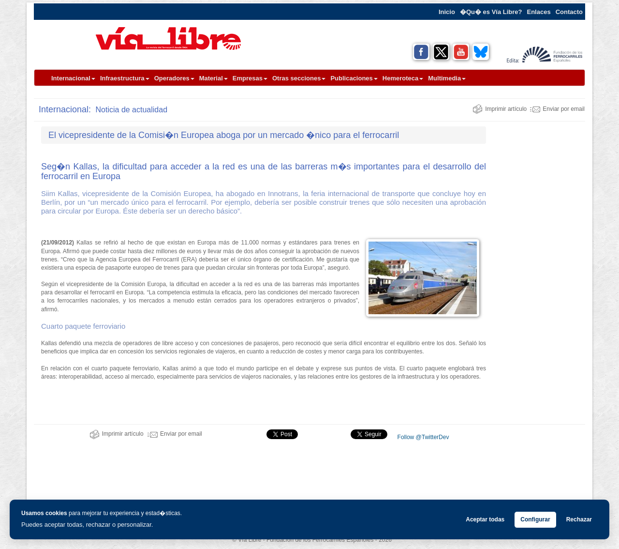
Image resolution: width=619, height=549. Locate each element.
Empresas (250, 78)
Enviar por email (557, 109)
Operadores (174, 78)
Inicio (447, 11)
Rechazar (579, 519)
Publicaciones (353, 78)
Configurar (535, 519)
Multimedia (447, 78)
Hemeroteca (403, 78)
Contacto (569, 11)
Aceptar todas (485, 519)
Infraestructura (124, 78)
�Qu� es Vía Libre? (491, 11)
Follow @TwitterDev (422, 437)
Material (213, 78)
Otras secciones (298, 78)
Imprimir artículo (499, 109)
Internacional (73, 78)
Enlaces (539, 11)
